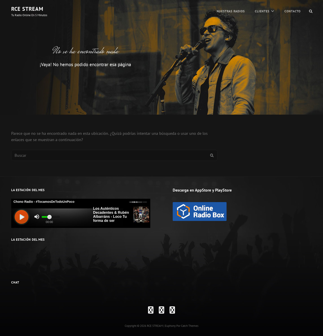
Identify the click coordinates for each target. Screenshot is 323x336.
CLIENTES (262, 11)
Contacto (292, 11)
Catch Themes (189, 326)
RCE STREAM (27, 8)
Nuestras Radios (231, 11)
